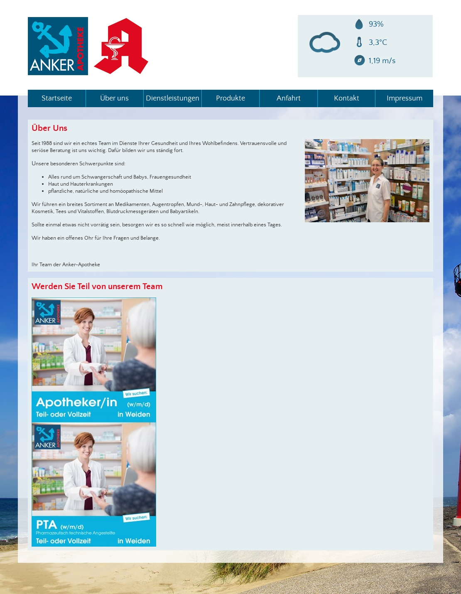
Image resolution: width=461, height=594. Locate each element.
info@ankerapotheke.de (195, 58)
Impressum (182, 71)
